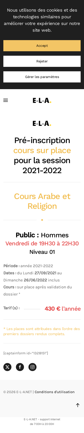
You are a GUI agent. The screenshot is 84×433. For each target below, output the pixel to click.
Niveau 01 (42, 251)
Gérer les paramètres (42, 77)
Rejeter (42, 61)
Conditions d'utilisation (55, 392)
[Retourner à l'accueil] (42, 100)
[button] (5, 100)
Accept (42, 46)
